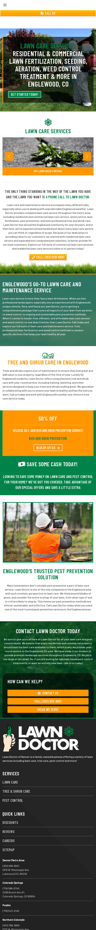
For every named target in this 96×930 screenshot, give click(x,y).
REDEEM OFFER (48, 436)
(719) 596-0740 (10, 876)
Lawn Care (10, 770)
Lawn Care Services (48, 119)
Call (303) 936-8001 (47, 689)
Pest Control (12, 788)
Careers (8, 829)
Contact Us (48, 681)
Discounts (10, 810)
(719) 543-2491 (10, 898)
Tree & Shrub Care (16, 779)
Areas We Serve (48, 698)
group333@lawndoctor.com (43, 921)
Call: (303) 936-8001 (48, 245)
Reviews (8, 819)
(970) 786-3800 (11, 913)
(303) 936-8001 (10, 853)
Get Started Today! (24, 82)
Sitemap (8, 838)
